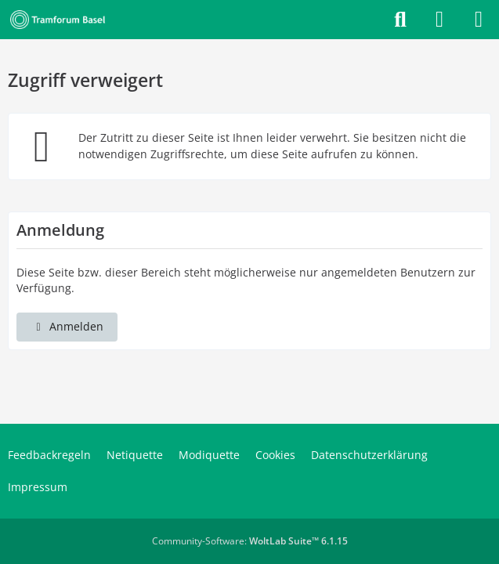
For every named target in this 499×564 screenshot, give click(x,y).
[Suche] (400, 19)
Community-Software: (250, 541)
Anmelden (67, 326)
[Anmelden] (439, 19)
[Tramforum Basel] (61, 19)
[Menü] (478, 19)
